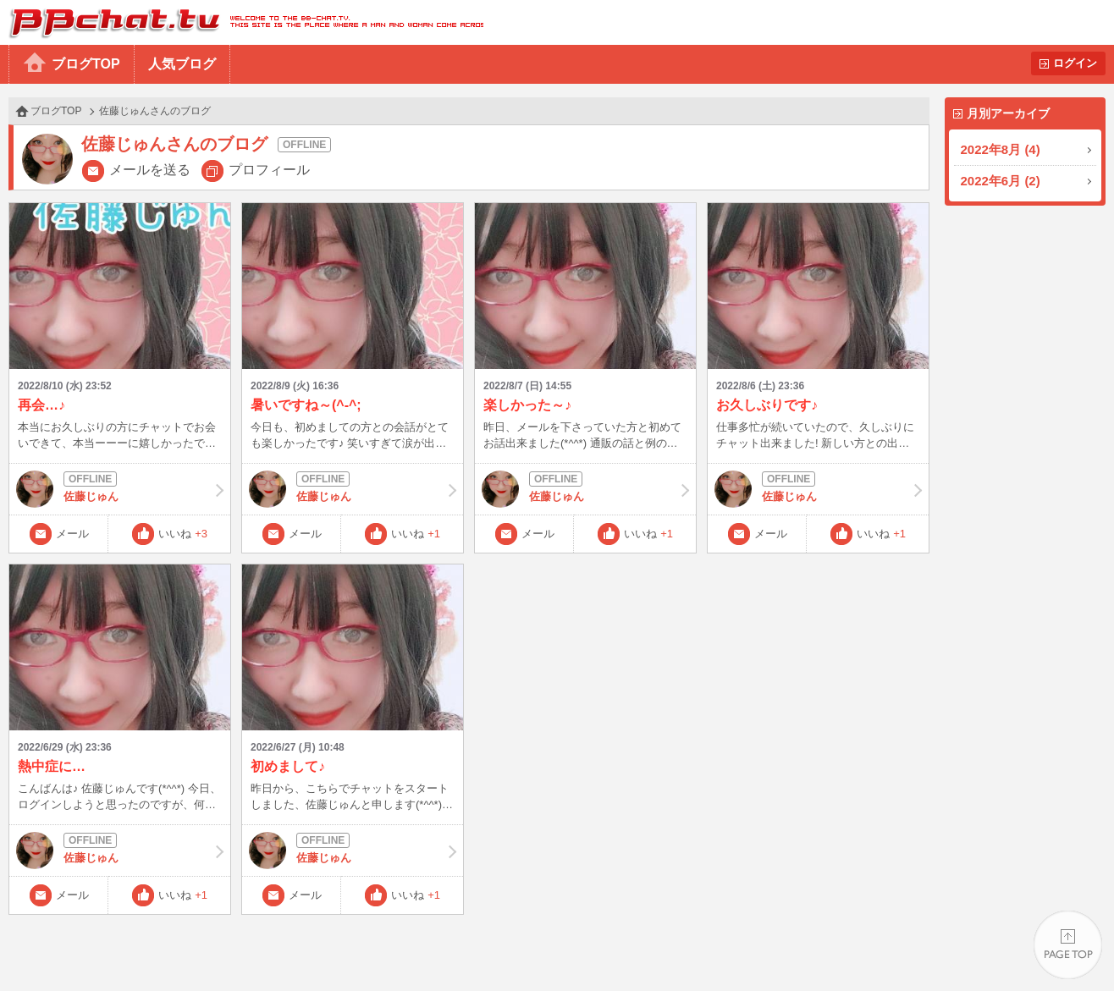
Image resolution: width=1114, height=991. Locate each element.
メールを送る (149, 169)
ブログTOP (86, 64)
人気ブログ (182, 64)
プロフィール (269, 169)
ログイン (1075, 63)
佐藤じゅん (119, 489)
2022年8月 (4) (1000, 149)
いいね (182, 533)
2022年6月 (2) (1000, 180)
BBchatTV (241, 22)
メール (72, 533)
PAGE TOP (1068, 945)
